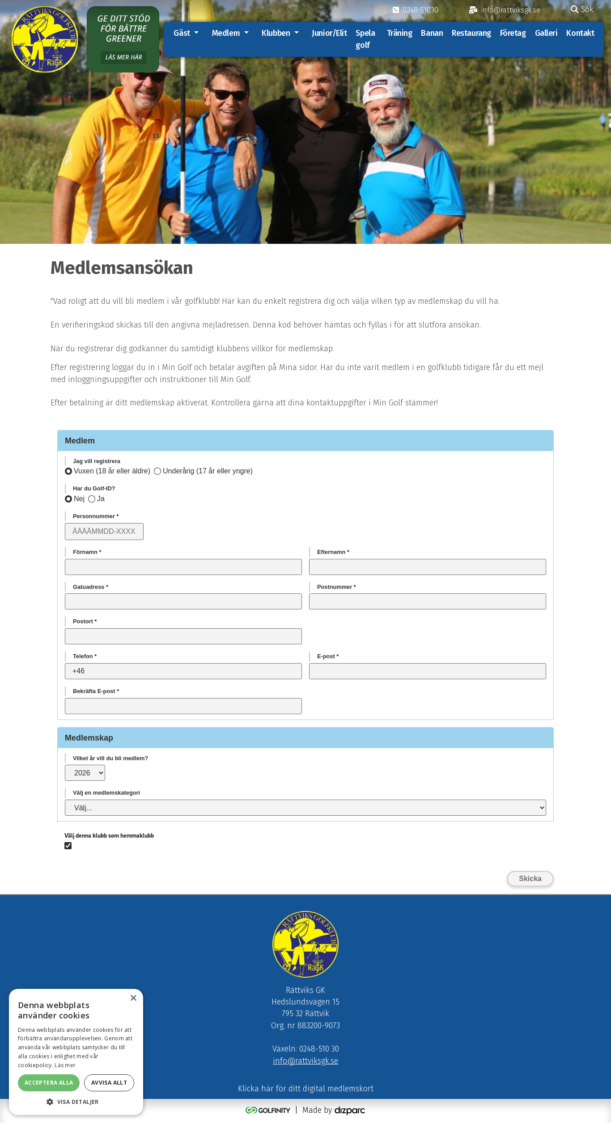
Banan (432, 33)
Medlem (228, 33)
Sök (582, 9)
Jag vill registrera (96, 461)
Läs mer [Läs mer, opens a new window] (65, 1065)
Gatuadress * (90, 587)
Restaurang (471, 33)
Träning (399, 33)
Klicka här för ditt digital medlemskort (305, 1090)
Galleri (546, 33)
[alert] (76, 1052)
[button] (76, 1101)
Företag (513, 33)
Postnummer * (336, 587)
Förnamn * (87, 552)
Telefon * (85, 656)
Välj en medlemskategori (106, 793)
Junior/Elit (331, 33)
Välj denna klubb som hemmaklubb (109, 836)
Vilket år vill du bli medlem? (110, 758)
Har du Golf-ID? (94, 489)
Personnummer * (96, 516)
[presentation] (486, 846)
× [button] (133, 998)
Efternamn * (333, 552)
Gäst (183, 33)
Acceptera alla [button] (49, 1082)
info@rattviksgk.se (305, 1062)
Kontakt (580, 33)
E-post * (328, 656)
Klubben (277, 33)
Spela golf (367, 39)
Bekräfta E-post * (96, 691)
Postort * (85, 622)
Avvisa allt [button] (109, 1082)
